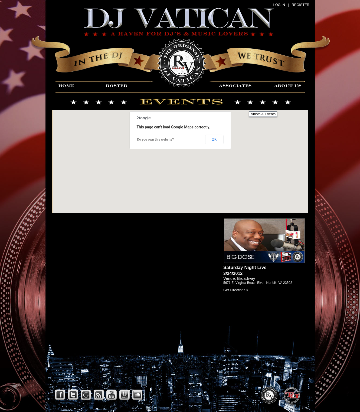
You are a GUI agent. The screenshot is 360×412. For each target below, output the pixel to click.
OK (214, 139)
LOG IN (279, 5)
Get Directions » (235, 290)
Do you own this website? (155, 139)
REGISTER (300, 5)
